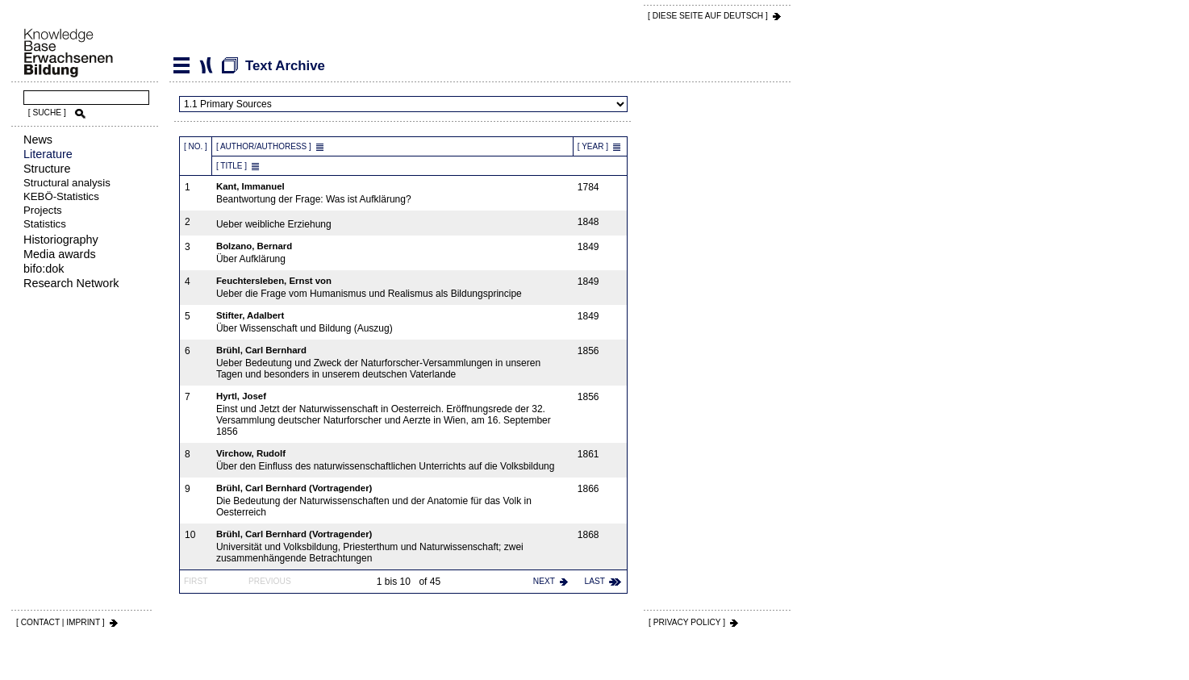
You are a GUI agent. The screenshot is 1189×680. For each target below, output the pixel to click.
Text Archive (206, 65)
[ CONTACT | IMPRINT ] (60, 622)
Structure (46, 168)
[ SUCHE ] (47, 112)
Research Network (71, 283)
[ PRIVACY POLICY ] (687, 622)
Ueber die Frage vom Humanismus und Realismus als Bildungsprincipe (392, 287)
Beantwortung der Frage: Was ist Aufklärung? (392, 193)
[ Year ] (593, 146)
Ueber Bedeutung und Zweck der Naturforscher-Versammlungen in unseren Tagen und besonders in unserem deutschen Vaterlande (392, 362)
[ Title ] (231, 165)
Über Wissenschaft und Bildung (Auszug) (392, 322)
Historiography (60, 239)
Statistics (44, 224)
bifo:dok (43, 268)
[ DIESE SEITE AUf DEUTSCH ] (708, 15)
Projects (42, 210)
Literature (48, 154)
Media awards (59, 254)
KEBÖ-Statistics (61, 196)
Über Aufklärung (392, 253)
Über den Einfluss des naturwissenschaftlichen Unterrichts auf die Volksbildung (392, 460)
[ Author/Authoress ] (263, 146)
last (595, 581)
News (37, 139)
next (544, 581)
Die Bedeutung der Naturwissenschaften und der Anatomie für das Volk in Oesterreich (392, 500)
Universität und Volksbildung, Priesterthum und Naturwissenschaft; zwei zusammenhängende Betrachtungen (392, 546)
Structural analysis (67, 183)
